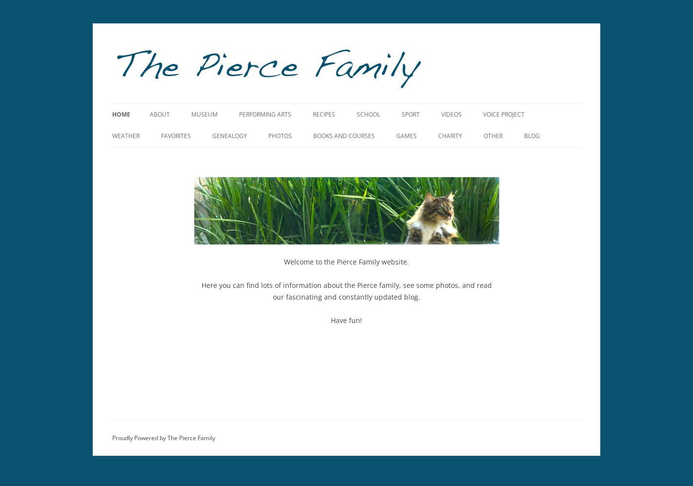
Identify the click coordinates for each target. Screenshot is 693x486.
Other (493, 136)
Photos (280, 136)
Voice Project (504, 114)
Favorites (176, 136)
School (368, 114)
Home (121, 114)
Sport (411, 114)
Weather (126, 136)
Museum (204, 114)
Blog (532, 136)
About (160, 114)
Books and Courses (344, 136)
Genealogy (229, 136)
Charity (450, 136)
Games (406, 136)
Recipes (324, 114)
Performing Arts (265, 114)
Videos (451, 114)
